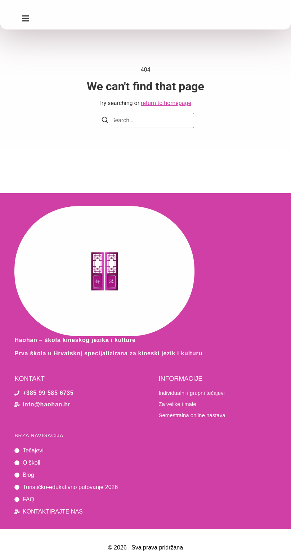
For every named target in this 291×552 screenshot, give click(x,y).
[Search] (104, 121)
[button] (26, 18)
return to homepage (166, 103)
